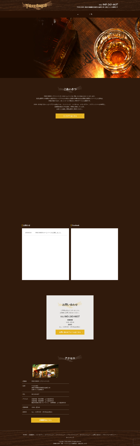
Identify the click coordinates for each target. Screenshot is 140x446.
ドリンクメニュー (72, 433)
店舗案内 (56, 13)
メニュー (76, 13)
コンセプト (66, 13)
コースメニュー (49, 433)
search (96, 13)
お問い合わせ (87, 13)
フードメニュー (60, 433)
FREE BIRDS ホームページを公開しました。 (48, 231)
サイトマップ (70, 435)
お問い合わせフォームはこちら (70, 330)
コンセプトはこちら (70, 114)
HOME (47, 13)
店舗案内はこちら (45, 418)
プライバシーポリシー (109, 433)
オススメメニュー (85, 433)
